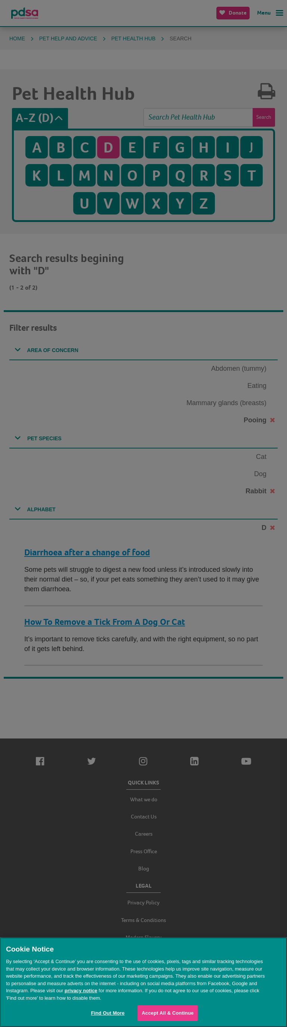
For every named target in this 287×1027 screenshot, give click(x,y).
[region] (143, 982)
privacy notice (81, 990)
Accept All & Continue (168, 1013)
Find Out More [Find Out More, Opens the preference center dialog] (107, 1013)
